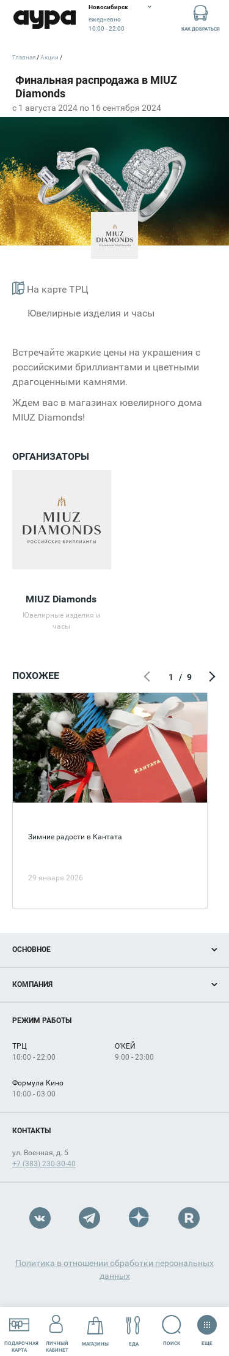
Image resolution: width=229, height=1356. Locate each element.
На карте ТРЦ (50, 288)
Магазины (95, 1331)
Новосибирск (108, 7)
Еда (133, 1331)
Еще (206, 1326)
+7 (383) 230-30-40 (44, 1163)
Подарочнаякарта (21, 1331)
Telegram (89, 1218)
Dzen (139, 1218)
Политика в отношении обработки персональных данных (114, 1269)
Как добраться (200, 17)
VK (40, 1218)
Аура (44, 20)
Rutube (189, 1218)
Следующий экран (210, 677)
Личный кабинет (57, 1331)
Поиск (172, 1330)
